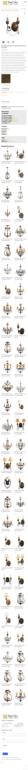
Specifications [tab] (5, 107)
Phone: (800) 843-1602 (19, 731)
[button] (24, 13)
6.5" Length (15, 126)
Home (2, 9)
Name (4, 738)
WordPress (8, 765)
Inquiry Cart (5, 94)
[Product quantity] (3, 90)
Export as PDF (5, 102)
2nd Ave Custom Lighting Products (13, 9)
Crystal (8, 136)
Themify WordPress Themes (16, 765)
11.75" (13, 122)
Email (4, 745)
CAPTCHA (5, 751)
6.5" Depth (14, 125)
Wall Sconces (4, 100)
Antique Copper (11, 147)
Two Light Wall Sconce (11, 98)
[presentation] (12, 755)
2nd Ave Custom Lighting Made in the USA (10, 764)
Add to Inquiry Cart (13, 90)
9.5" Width (14, 128)
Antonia (7, 146)
